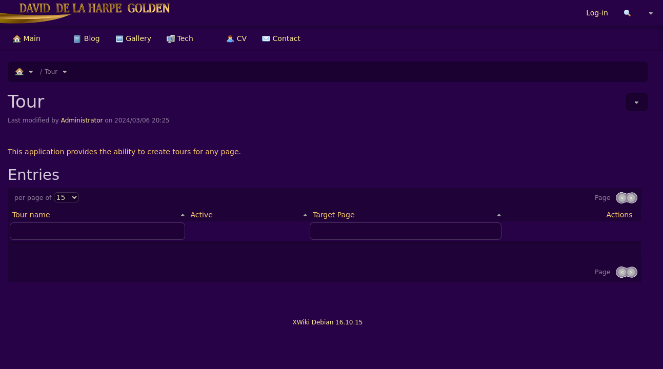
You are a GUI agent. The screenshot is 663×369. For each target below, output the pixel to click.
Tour (51, 71)
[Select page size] (66, 197)
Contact (281, 38)
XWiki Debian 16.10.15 (327, 322)
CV (236, 38)
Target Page (334, 215)
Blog (86, 38)
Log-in (597, 13)
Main (27, 38)
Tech (180, 38)
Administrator (82, 120)
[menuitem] (26, 38)
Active (201, 215)
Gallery (133, 38)
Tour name (31, 215)
